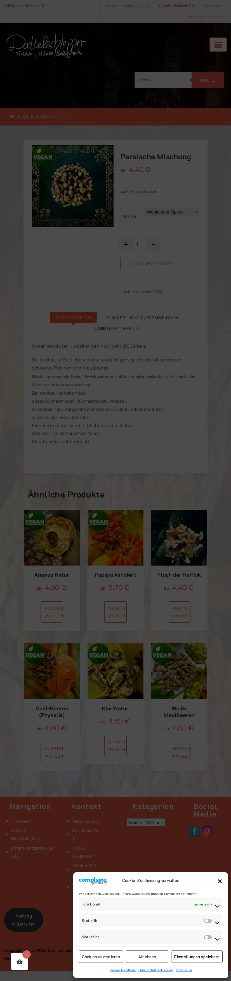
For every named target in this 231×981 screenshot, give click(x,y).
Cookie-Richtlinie (123, 970)
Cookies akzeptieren (101, 956)
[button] (220, 880)
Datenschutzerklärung (155, 970)
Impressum (184, 970)
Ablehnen (147, 956)
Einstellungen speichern (197, 956)
